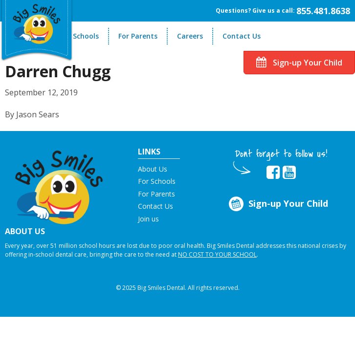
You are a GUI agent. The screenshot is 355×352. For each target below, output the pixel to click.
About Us (152, 169)
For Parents (137, 36)
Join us (148, 218)
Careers (190, 36)
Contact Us (241, 36)
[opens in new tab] (273, 172)
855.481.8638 (323, 11)
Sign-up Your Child (299, 62)
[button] (59, 184)
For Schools (79, 36)
